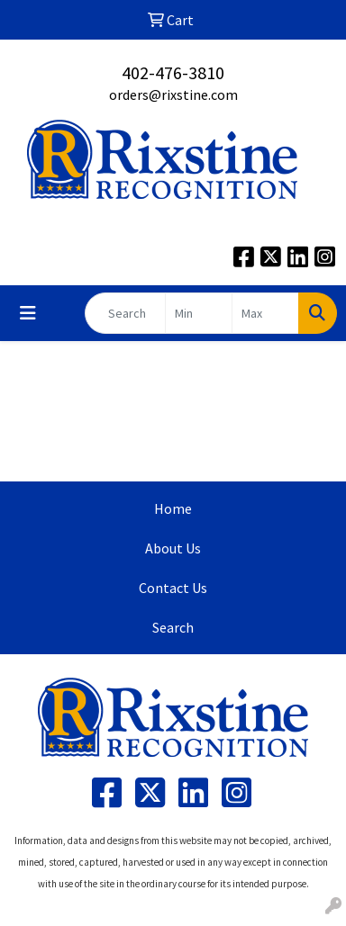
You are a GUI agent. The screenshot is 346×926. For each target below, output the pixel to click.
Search (173, 627)
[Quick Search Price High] (265, 313)
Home (173, 508)
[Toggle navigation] (28, 313)
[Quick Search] (125, 313)
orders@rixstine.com (173, 94)
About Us (173, 548)
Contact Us (173, 588)
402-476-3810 (173, 72)
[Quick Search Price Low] (198, 313)
